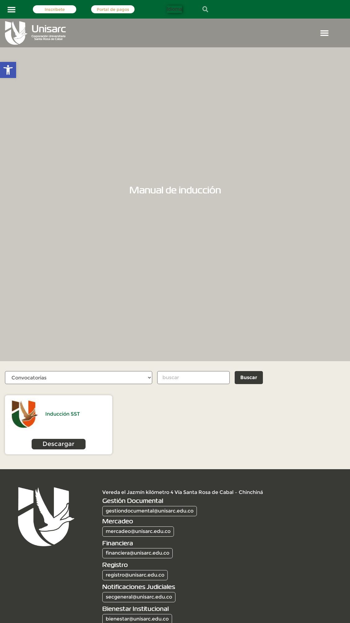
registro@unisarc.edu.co (135, 575)
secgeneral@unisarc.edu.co (139, 597)
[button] (11, 9)
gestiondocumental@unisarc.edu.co (149, 511)
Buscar (249, 377)
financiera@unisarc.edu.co (137, 553)
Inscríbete (55, 9)
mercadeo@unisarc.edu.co (138, 531)
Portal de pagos (113, 9)
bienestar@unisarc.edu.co (137, 619)
